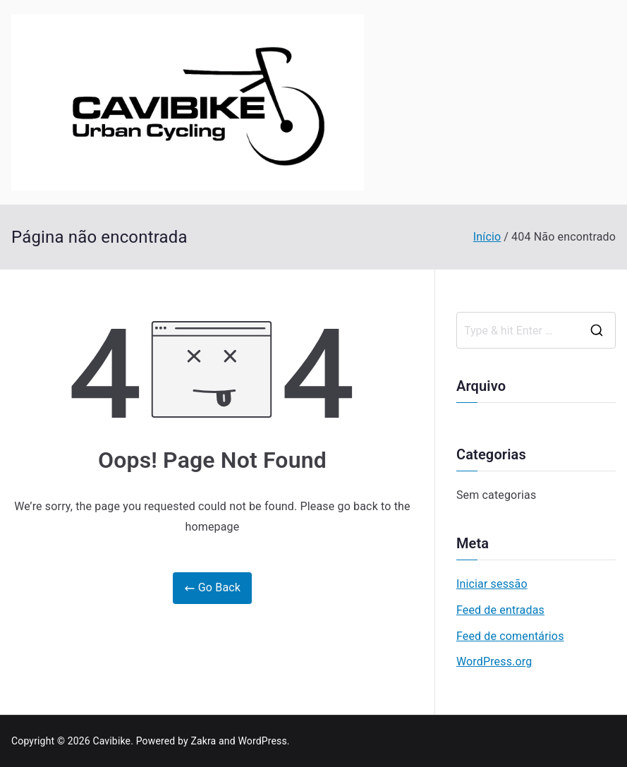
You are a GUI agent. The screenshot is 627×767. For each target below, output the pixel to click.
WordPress (262, 741)
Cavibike (111, 741)
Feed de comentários (510, 636)
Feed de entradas (500, 610)
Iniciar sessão (492, 584)
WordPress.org (494, 661)
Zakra (203, 741)
